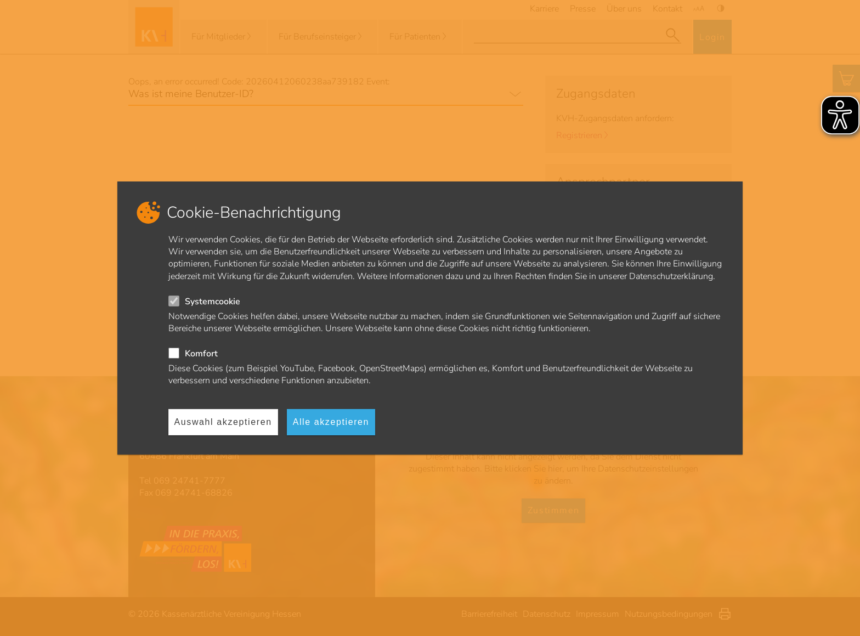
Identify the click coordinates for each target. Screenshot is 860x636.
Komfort (201, 354)
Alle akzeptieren (331, 422)
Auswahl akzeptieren (223, 422)
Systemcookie (212, 302)
